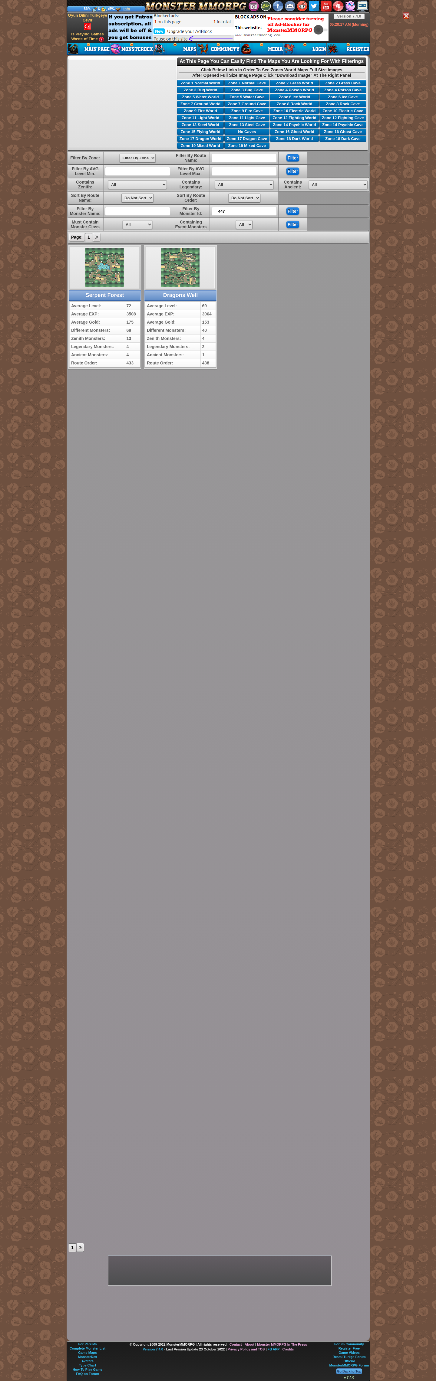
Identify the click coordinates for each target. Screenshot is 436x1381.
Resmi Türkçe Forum (348, 1357)
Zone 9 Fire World (200, 111)
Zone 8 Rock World (294, 104)
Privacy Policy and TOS (246, 1349)
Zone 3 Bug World (200, 90)
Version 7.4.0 (349, 16)
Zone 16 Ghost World (294, 131)
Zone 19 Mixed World (200, 145)
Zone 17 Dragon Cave (247, 138)
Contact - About (242, 1344)
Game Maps (87, 1352)
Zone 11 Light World (201, 118)
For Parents (87, 1344)
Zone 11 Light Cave (247, 118)
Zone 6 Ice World (294, 97)
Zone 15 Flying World (200, 131)
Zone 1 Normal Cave (247, 83)
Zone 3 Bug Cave (247, 90)
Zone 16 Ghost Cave (343, 131)
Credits (288, 1349)
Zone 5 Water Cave (247, 97)
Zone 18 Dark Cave (342, 138)
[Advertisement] (218, 27)
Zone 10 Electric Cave (342, 111)
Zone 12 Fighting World (294, 118)
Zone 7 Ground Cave (247, 104)
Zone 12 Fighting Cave (343, 118)
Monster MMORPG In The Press (282, 1344)
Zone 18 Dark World (294, 138)
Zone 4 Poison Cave (343, 90)
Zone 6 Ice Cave (343, 97)
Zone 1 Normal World (200, 83)
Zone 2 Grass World (294, 83)
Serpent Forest (104, 295)
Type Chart (87, 1365)
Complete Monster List (88, 1348)
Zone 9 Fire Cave (247, 111)
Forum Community (349, 1344)
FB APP (274, 1349)
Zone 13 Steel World (200, 124)
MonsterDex (87, 1357)
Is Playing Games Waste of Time (87, 37)
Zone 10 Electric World (294, 111)
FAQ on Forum (87, 1374)
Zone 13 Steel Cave (247, 124)
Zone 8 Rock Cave (343, 104)
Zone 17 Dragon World (200, 138)
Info (127, 9)
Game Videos (349, 1352)
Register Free (349, 1348)
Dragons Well (180, 295)
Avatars (87, 1361)
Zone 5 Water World (200, 97)
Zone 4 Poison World (294, 90)
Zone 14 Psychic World (294, 124)
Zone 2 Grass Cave (343, 83)
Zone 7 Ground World (200, 104)
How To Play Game (87, 1369)
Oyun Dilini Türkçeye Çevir (87, 21)
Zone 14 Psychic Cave (343, 124)
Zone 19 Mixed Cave (247, 145)
